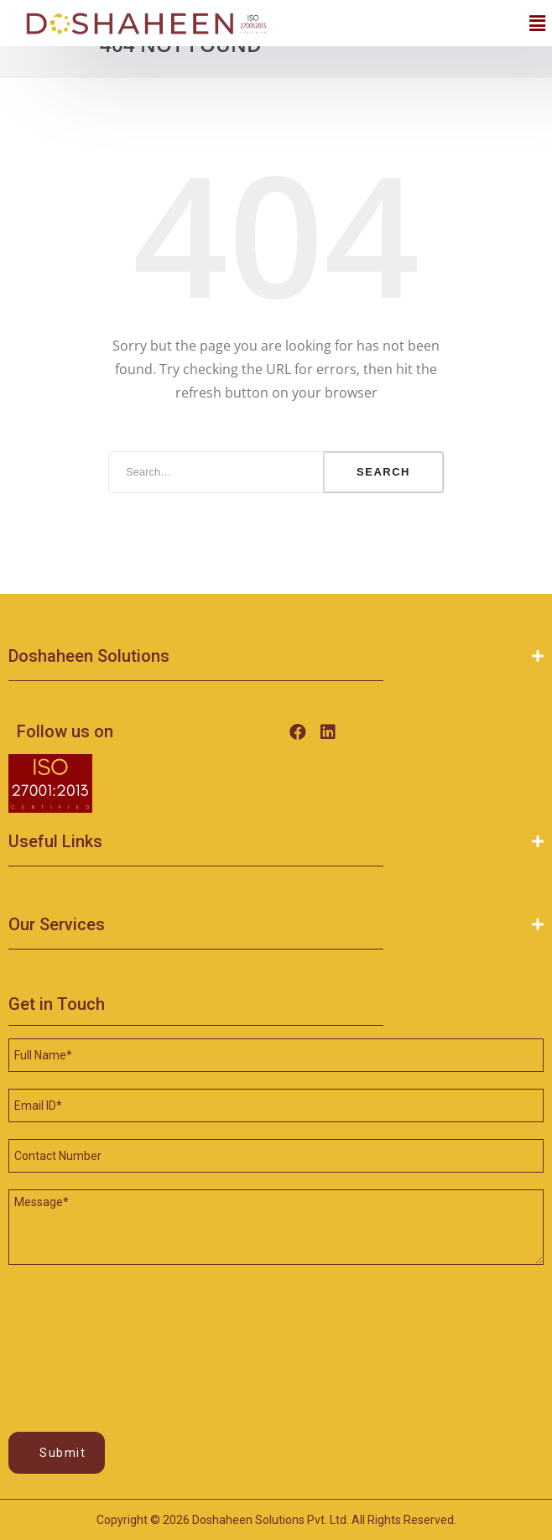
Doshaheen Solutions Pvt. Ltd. (270, 1520)
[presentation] (77, 1329)
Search (383, 472)
